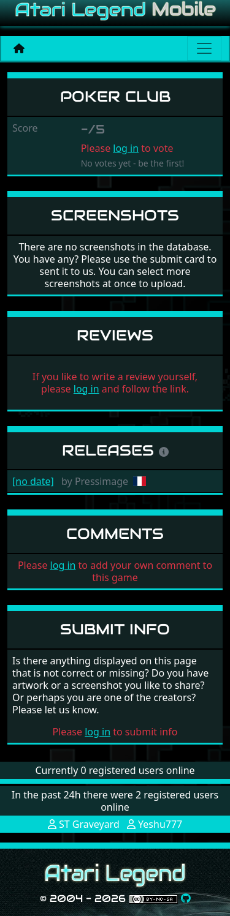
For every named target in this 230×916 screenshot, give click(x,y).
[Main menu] (204, 48)
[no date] (33, 481)
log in (126, 148)
